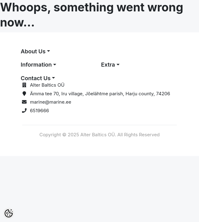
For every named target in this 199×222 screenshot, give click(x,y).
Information (36, 64)
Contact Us (36, 78)
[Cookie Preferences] (8, 213)
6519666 (39, 110)
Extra (108, 64)
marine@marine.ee (50, 102)
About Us (33, 51)
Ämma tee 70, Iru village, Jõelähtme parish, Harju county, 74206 (100, 94)
